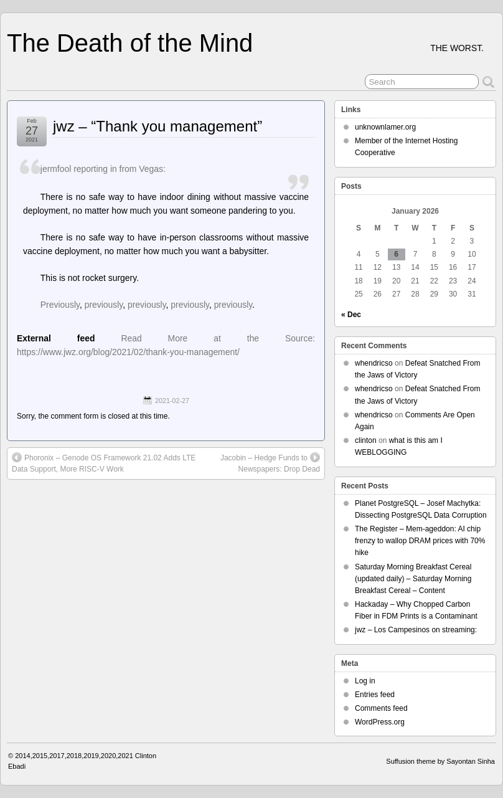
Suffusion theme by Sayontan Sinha (440, 761)
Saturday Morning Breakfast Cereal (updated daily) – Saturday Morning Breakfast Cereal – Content (413, 579)
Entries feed (375, 694)
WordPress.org (380, 722)
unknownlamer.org (385, 127)
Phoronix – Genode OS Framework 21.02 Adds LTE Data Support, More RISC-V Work (103, 462)
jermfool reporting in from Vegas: (103, 169)
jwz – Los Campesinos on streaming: (416, 629)
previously (104, 305)
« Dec (351, 314)
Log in (365, 681)
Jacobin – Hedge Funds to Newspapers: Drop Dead (270, 462)
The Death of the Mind (130, 43)
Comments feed (381, 708)
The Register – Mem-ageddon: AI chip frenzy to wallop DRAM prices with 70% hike (420, 541)
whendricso (374, 363)
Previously (60, 305)
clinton (366, 440)
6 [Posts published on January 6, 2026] (396, 254)
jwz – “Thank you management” (157, 126)
